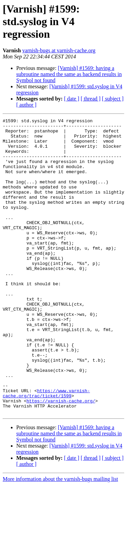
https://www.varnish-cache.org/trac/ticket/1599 (46, 448)
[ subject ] (113, 99)
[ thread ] (91, 99)
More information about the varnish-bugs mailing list (60, 538)
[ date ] (71, 99)
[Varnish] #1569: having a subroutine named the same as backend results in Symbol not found (69, 74)
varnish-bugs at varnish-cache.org (59, 50)
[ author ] (26, 105)
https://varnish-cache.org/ (60, 458)
